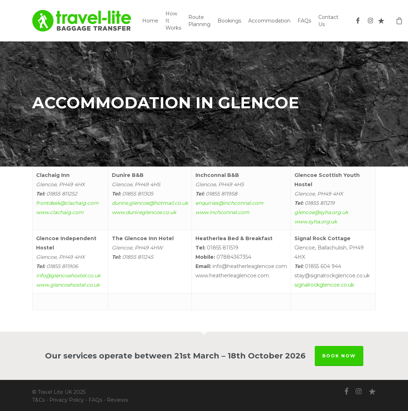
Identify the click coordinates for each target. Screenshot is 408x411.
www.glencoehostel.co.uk (68, 285)
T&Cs (38, 400)
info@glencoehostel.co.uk (68, 275)
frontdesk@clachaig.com (67, 203)
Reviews (117, 400)
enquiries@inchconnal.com (229, 203)
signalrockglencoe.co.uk (324, 285)
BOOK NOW (339, 355)
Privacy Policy (66, 400)
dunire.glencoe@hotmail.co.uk (150, 203)
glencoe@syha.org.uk (321, 212)
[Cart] (399, 21)
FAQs (95, 400)
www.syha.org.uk (315, 221)
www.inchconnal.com (222, 212)
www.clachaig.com (60, 212)
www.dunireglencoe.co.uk (144, 212)
